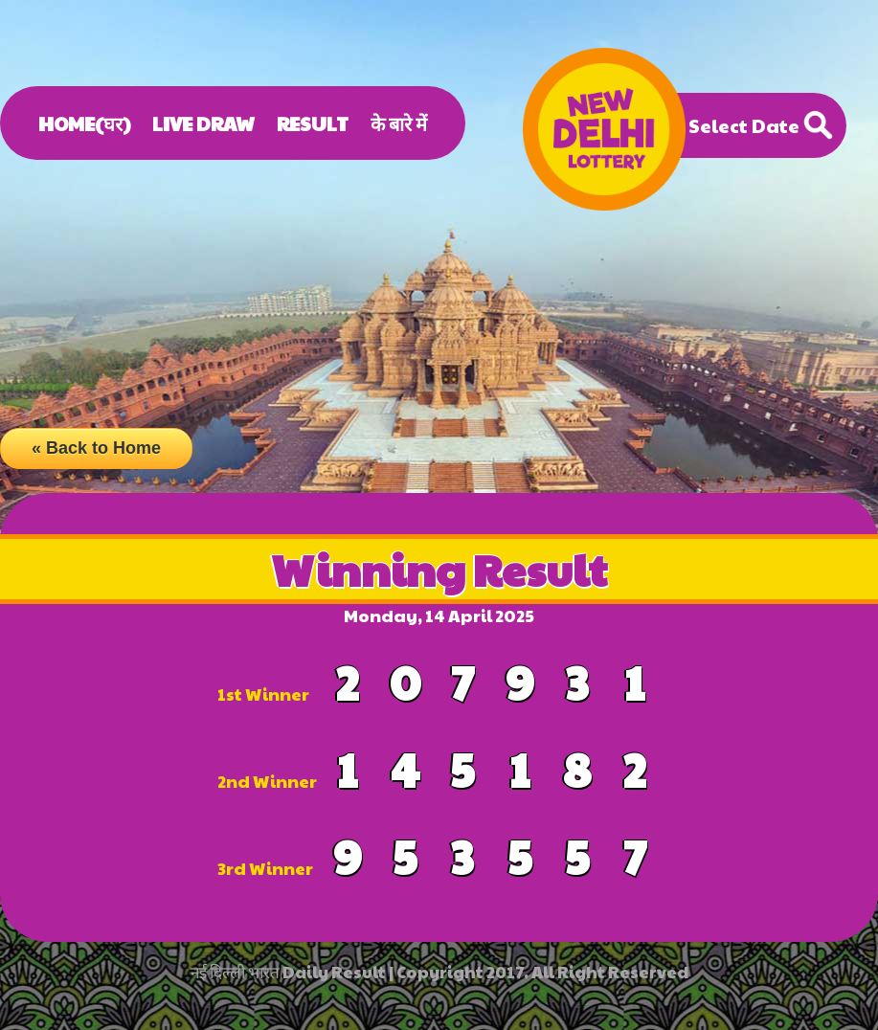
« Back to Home (96, 448)
